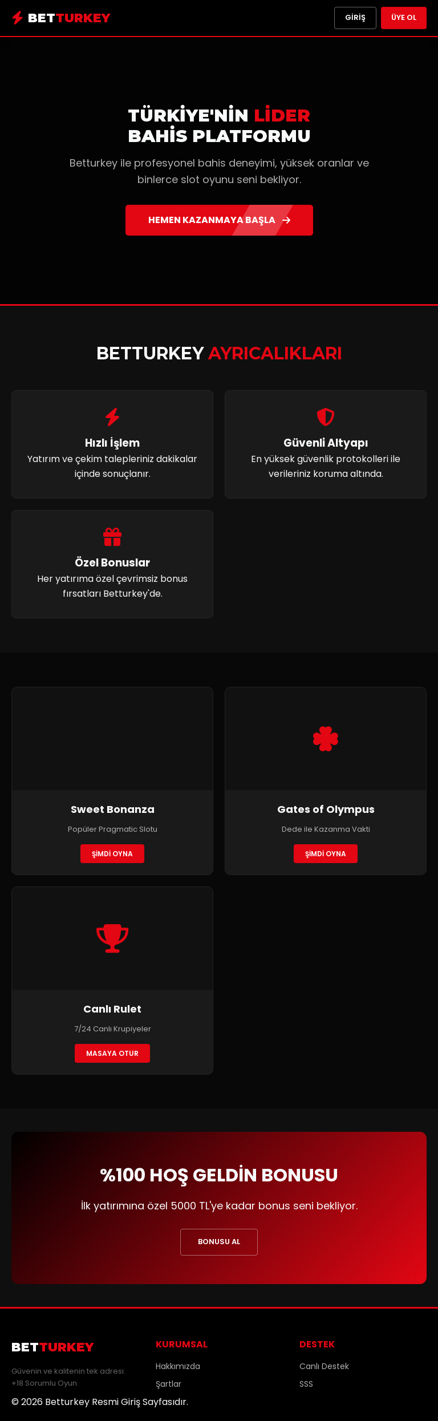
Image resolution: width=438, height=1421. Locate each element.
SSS (306, 1384)
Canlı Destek (324, 1366)
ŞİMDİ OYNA (112, 854)
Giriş (355, 17)
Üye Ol (403, 17)
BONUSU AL (219, 1241)
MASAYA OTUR (112, 1053)
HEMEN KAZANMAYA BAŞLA (219, 219)
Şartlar (168, 1384)
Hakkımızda (178, 1366)
